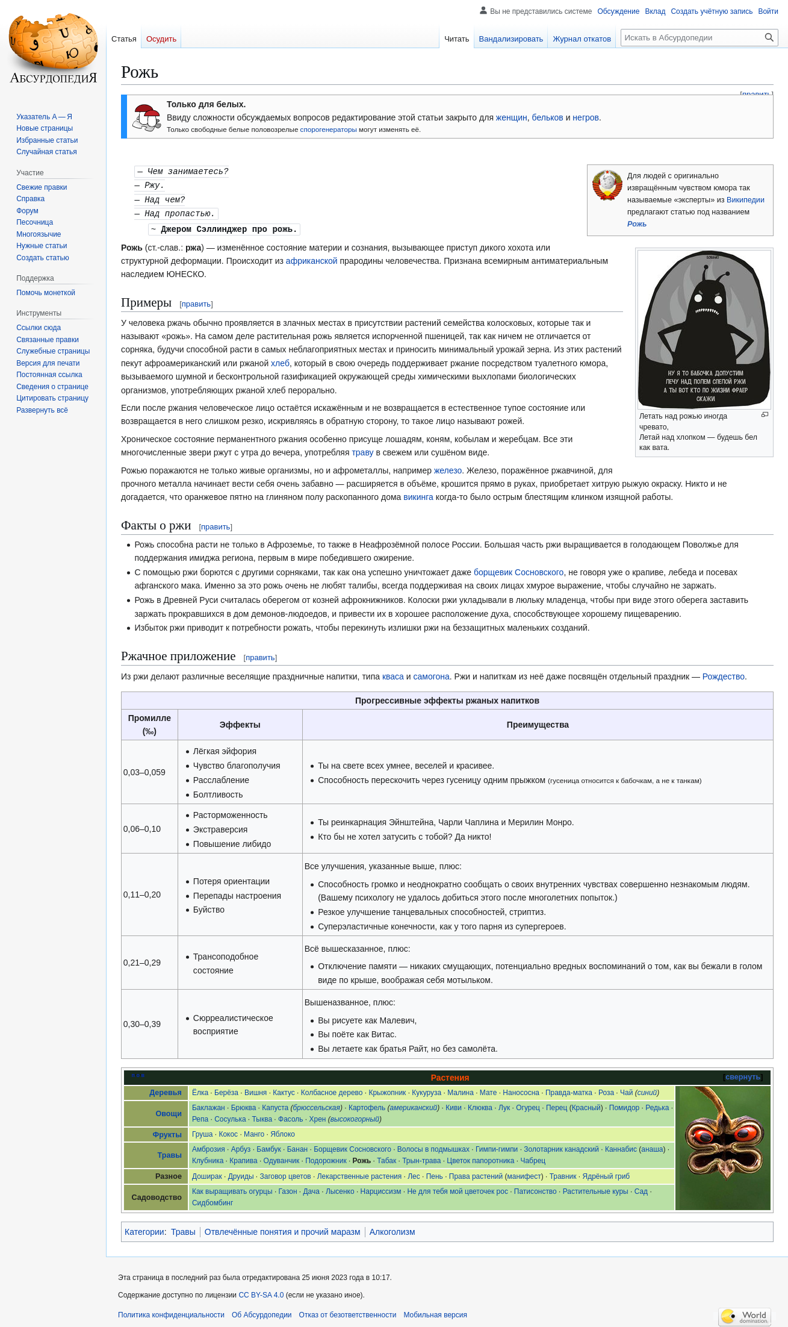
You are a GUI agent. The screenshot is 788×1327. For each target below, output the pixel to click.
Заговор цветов (285, 1173)
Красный (586, 1105)
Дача (311, 1188)
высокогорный (354, 1116)
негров (585, 117)
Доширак (207, 1173)
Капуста (275, 1105)
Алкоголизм (392, 1229)
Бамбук (268, 1146)
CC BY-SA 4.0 (261, 1292)
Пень (434, 1173)
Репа (200, 1116)
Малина (460, 1089)
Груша (202, 1131)
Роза (606, 1089)
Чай (626, 1089)
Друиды (241, 1173)
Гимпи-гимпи (497, 1146)
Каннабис (621, 1146)
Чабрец (532, 1158)
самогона (431, 673)
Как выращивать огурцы (232, 1188)
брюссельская (316, 1105)
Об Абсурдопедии (262, 1312)
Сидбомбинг (212, 1200)
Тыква (262, 1116)
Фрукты (167, 1132)
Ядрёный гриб (606, 1173)
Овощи (168, 1111)
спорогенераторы (328, 129)
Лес (414, 1173)
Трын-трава (421, 1158)
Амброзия (208, 1146)
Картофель (367, 1105)
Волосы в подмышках (433, 1146)
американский (414, 1105)
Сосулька (230, 1116)
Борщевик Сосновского (352, 1146)
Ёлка (200, 1089)
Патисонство (535, 1188)
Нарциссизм (381, 1188)
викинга (418, 494)
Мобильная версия (435, 1312)
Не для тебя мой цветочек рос (457, 1188)
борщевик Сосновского (518, 569)
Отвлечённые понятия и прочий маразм (283, 1229)
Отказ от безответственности (348, 1312)
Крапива (243, 1158)
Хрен (317, 1116)
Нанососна (521, 1089)
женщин (511, 117)
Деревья (165, 1089)
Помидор (624, 1105)
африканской (312, 258)
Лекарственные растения (359, 1173)
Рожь (637, 224)
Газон (288, 1188)
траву (362, 449)
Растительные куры (595, 1188)
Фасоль (290, 1116)
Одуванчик (282, 1158)
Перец (556, 1105)
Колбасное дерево (332, 1089)
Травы (169, 1152)
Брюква (243, 1105)
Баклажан (208, 1105)
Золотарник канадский (561, 1146)
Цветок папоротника (480, 1158)
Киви (453, 1105)
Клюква (480, 1105)
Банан (297, 1146)
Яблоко (282, 1131)
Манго (254, 1131)
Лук (504, 1105)
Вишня (255, 1089)
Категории (144, 1229)
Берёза (226, 1089)
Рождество (724, 673)
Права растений (476, 1173)
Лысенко (340, 1188)
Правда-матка (568, 1089)
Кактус (283, 1089)
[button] (42, 410)
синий (647, 1089)
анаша (652, 1146)
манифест (524, 1173)
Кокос (228, 1131)
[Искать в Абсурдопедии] (699, 37)
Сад (641, 1188)
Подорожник (325, 1158)
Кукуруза (426, 1089)
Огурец (528, 1105)
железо (448, 467)
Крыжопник (387, 1089)
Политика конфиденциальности (171, 1312)
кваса (393, 673)
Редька (657, 1105)
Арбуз (241, 1146)
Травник (563, 1173)
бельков (547, 117)
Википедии (746, 200)
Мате (488, 1089)
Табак (386, 1158)
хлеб (280, 360)
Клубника (207, 1158)
